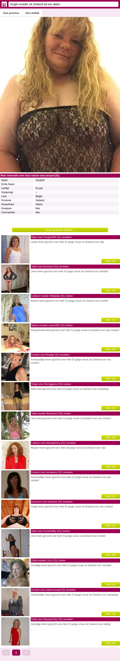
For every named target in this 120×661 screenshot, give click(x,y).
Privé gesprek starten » (60, 230)
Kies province (11, 13)
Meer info (111, 261)
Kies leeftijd (32, 13)
